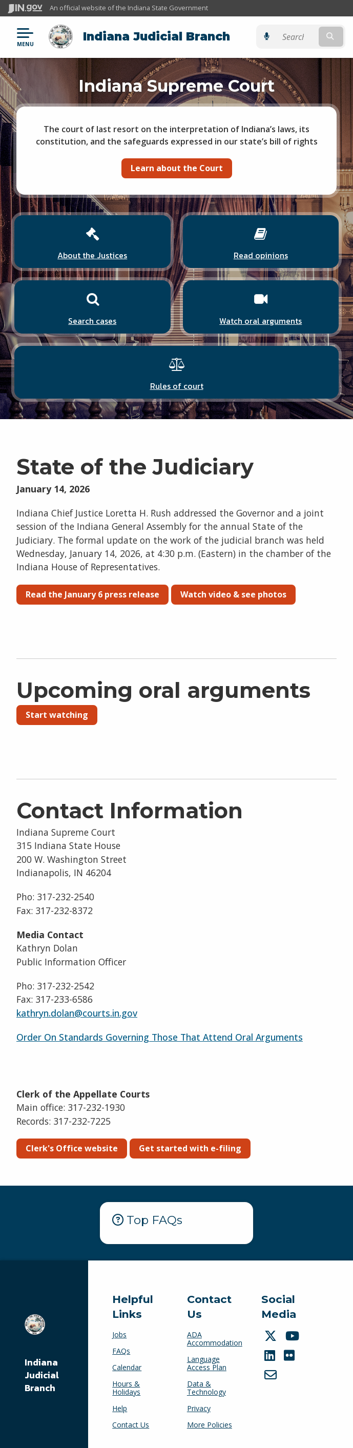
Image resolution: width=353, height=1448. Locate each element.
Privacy (199, 1408)
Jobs (119, 1334)
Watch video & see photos (233, 594)
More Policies (209, 1425)
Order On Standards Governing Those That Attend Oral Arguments (159, 1037)
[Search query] (297, 37)
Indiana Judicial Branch (156, 36)
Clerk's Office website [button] (72, 1148)
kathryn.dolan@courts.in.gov (76, 1013)
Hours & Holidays (126, 1388)
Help (119, 1408)
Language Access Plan (206, 1363)
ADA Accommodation (214, 1339)
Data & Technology (206, 1388)
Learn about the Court (177, 168)
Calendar (126, 1367)
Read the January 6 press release (92, 594)
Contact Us (130, 1425)
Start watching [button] (57, 714)
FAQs (121, 1351)
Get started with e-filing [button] (190, 1148)
